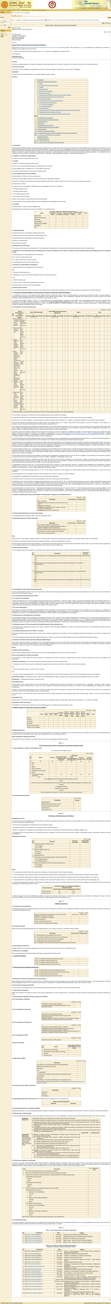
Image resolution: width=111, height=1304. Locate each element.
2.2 (48, 85)
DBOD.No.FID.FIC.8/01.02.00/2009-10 (33, 1274)
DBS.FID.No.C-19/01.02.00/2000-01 (33, 1257)
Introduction (40, 79)
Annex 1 (31, 593)
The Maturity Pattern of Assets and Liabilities (48, 127)
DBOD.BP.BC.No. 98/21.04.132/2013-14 (34, 1293)
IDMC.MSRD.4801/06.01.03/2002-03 (33, 1269)
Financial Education (25, 10)
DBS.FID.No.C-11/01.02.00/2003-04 (33, 1273)
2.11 (47, 102)
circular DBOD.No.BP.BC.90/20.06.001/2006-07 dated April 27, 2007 (74, 433)
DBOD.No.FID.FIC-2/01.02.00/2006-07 (33, 1240)
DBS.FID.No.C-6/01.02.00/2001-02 (33, 1264)
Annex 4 (43, 51)
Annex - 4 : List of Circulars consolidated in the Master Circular (49, 142)
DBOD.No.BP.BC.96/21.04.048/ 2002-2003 (34, 1266)
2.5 (45, 91)
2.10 (50, 100)
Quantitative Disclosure (43, 138)
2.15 (54, 114)
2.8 (51, 96)
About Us (3, 10)
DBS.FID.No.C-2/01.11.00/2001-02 (33, 1262)
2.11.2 (45, 106)
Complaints (34, 10)
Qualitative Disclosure (43, 136)
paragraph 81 (25, 295)
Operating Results (42, 129)
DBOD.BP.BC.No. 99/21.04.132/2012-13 (34, 1284)
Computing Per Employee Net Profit (46, 131)
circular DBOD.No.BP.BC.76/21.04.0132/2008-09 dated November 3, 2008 (91, 434)
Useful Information (11, 10)
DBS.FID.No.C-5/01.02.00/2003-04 (33, 1271)
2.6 (44, 93)
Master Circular (81, 47)
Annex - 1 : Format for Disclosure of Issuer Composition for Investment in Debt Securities (55, 133)
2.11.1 (46, 104)
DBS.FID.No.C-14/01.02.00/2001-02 (33, 1236)
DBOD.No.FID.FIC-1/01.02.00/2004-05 (33, 1238)
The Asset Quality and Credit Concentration (48, 119)
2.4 (43, 89)
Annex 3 (95, 637)
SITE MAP (84, 8)
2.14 (49, 112)
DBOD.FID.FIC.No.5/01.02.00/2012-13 (33, 1286)
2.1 (40, 83)
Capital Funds (41, 123)
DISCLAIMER (97, 8)
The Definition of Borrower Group (46, 125)
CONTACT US (90, 8)
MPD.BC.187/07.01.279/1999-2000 (33, 1253)
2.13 (59, 110)
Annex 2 (81, 619)
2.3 (40, 87)
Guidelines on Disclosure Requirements (47, 81)
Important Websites (42, 10)
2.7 (54, 95)
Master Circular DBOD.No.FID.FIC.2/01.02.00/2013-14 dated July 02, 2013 (40, 47)
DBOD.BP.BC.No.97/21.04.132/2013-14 (34, 1289)
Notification (20, 12)
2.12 (43, 108)
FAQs (18, 10)
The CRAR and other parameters (45, 117)
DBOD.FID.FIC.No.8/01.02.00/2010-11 (33, 1281)
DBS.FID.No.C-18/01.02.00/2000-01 (33, 1234)
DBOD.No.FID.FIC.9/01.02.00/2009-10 (33, 1276)
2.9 (44, 98)
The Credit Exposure (42, 121)
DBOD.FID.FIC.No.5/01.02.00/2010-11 (33, 1279)
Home (12, 12)
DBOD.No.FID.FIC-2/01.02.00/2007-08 (33, 1242)
